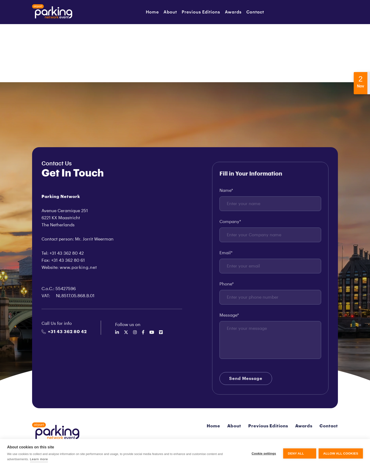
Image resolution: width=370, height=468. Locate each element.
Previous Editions (201, 12)
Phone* (226, 285)
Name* (226, 191)
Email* (226, 254)
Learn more (39, 459)
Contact (255, 12)
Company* (230, 223)
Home (152, 12)
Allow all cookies (340, 453)
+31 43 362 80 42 (64, 332)
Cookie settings (264, 453)
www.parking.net (78, 267)
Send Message (245, 380)
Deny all (296, 453)
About (170, 12)
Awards (233, 12)
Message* (229, 316)
